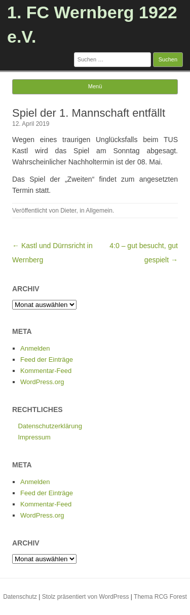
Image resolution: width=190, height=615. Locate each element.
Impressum (34, 437)
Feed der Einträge (46, 359)
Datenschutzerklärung (50, 426)
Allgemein (99, 210)
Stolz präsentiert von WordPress (85, 596)
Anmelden (35, 348)
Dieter (68, 210)
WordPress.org (42, 382)
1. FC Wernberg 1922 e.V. (92, 24)
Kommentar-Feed (45, 370)
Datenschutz (20, 596)
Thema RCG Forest (160, 596)
